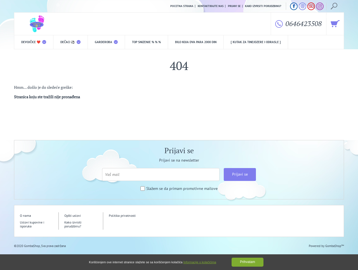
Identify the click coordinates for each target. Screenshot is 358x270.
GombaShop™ (334, 246)
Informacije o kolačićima (199, 262)
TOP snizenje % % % (146, 42)
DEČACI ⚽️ (70, 42)
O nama (25, 215)
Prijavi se (234, 6)
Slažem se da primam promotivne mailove (182, 189)
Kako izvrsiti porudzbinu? (263, 6)
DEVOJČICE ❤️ (33, 42)
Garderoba (106, 42)
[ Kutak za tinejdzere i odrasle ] (256, 42)
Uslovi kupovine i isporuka (32, 224)
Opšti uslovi (72, 215)
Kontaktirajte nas (210, 6)
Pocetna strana (181, 6)
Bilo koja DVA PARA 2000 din (195, 42)
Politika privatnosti (122, 215)
